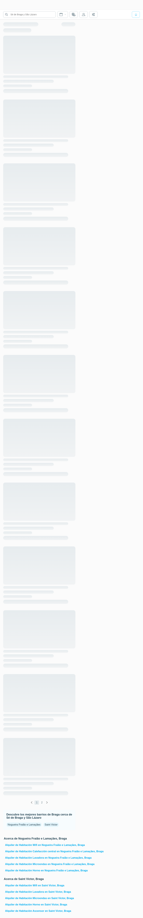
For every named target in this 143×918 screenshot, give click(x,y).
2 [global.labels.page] (42, 802)
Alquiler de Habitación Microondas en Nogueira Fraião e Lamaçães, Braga (40, 864)
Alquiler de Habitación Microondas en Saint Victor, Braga (39, 898)
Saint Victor (51, 824)
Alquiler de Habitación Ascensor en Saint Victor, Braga (38, 911)
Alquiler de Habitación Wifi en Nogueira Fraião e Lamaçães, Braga (40, 845)
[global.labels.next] (47, 803)
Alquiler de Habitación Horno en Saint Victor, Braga (36, 904)
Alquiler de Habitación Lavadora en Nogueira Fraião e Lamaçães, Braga (40, 857)
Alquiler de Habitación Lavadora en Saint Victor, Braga (38, 891)
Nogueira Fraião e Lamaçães (24, 824)
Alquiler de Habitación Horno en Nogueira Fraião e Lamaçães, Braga (40, 870)
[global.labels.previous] (31, 803)
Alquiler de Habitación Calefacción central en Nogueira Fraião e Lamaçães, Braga (40, 851)
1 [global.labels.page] (37, 802)
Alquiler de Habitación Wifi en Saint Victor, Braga (34, 885)
